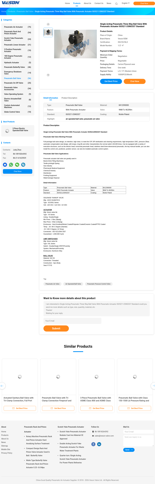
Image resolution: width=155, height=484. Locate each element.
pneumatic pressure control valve (98, 284)
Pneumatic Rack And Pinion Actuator (17, 33)
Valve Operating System (17, 94)
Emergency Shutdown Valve (17, 73)
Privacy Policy (6, 453)
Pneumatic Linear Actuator (17, 44)
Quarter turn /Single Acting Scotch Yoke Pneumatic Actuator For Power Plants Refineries (73, 459)
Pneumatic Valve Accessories (17, 88)
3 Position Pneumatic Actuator (17, 50)
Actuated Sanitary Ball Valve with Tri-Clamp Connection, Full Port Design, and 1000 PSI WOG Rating (19, 401)
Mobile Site (5, 449)
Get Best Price (111, 81)
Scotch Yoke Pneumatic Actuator (17, 39)
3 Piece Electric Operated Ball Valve (20, 129)
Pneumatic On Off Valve (17, 83)
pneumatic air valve (52, 284)
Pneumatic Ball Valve (17, 78)
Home (3, 432)
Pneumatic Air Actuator (17, 27)
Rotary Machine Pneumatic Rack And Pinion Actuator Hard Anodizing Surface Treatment (39, 440)
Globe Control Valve (17, 112)
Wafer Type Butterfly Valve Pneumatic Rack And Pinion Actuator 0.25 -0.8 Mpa (37, 463)
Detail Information (50, 98)
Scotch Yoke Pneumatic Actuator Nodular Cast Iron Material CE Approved (73, 435)
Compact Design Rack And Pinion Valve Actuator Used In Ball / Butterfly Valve (38, 452)
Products (4, 435)
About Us (5, 439)
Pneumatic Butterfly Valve (17, 67)
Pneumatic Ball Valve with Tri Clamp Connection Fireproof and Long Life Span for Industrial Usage (58, 401)
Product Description (69, 98)
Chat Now (144, 3)
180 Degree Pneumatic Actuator (17, 57)
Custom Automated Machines (17, 106)
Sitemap (4, 446)
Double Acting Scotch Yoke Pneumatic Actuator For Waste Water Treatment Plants (72, 447)
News (3, 442)
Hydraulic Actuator (17, 62)
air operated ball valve (73, 284)
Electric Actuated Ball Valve (17, 100)
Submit (56, 328)
